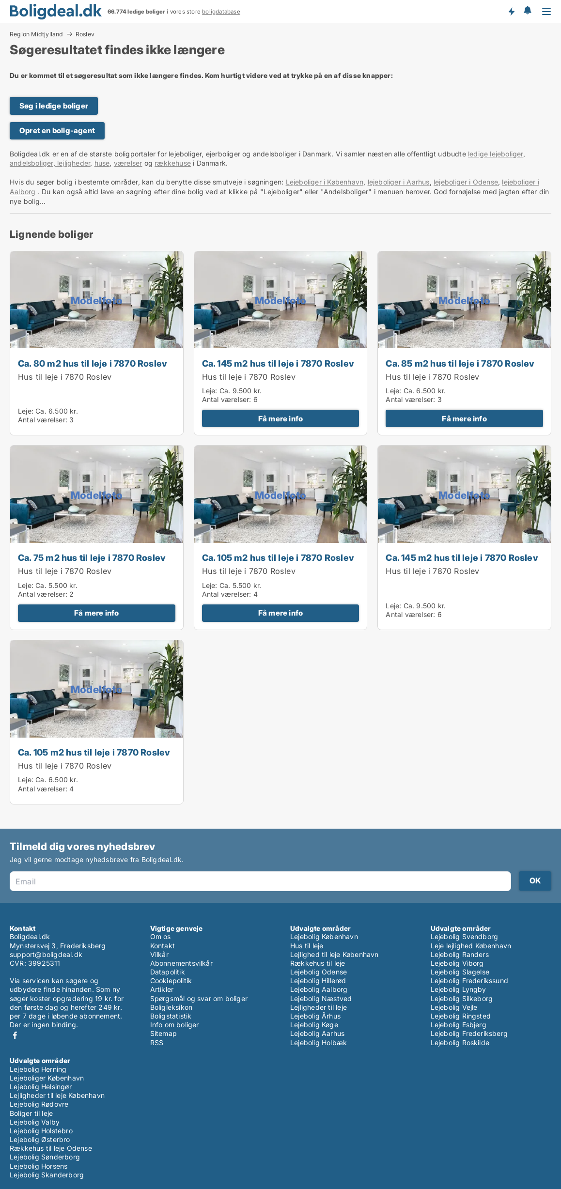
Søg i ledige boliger (53, 105)
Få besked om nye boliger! (511, 11)
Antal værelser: (42, 420)
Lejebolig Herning (38, 1069)
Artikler (162, 989)
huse (102, 163)
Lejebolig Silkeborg (462, 998)
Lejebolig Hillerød (318, 980)
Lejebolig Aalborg (318, 989)
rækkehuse (173, 163)
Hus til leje (306, 946)
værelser (128, 163)
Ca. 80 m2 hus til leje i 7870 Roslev (92, 363)
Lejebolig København (324, 936)
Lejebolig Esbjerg (458, 1024)
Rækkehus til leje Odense (51, 1148)
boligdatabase (221, 11)
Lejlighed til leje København (334, 954)
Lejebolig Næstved (321, 998)
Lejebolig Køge (314, 1024)
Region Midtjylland (36, 34)
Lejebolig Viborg (457, 963)
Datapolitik (167, 972)
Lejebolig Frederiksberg (469, 1033)
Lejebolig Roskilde (460, 1042)
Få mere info (280, 418)
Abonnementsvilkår (181, 963)
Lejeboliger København (47, 1078)
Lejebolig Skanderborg (47, 1175)
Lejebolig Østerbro (40, 1139)
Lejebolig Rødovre (39, 1104)
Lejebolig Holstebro (41, 1131)
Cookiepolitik (171, 980)
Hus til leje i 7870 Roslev (64, 377)
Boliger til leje (31, 1113)
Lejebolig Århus (315, 1016)
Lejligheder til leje (318, 1007)
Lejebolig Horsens (38, 1166)
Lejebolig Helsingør (41, 1086)
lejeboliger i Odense (466, 182)
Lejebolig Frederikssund (470, 980)
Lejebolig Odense (318, 972)
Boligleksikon (171, 1007)
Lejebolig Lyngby (458, 989)
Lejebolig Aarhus (317, 1033)
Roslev (85, 34)
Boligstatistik (171, 1016)
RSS (157, 1042)
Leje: (25, 411)
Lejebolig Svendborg (465, 936)
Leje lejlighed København (471, 946)
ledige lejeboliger (495, 154)
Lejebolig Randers (460, 954)
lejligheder (72, 163)
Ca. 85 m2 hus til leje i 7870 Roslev (460, 363)
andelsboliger (31, 163)
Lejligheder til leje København (57, 1095)
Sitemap (163, 1033)
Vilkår (159, 954)
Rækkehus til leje (317, 963)
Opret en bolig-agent (57, 130)
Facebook (15, 1035)
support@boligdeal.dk (46, 954)
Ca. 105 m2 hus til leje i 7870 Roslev (278, 557)
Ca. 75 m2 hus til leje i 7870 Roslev (92, 557)
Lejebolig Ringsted (461, 1016)
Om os (160, 936)
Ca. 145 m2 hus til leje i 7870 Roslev (278, 363)
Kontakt (162, 946)
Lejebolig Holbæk (318, 1042)
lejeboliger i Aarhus (399, 182)
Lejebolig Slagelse (460, 972)
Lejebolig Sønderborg (45, 1157)
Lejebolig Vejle (454, 1007)
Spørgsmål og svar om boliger (199, 998)
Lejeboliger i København (325, 182)
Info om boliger (174, 1024)
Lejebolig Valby (35, 1122)
